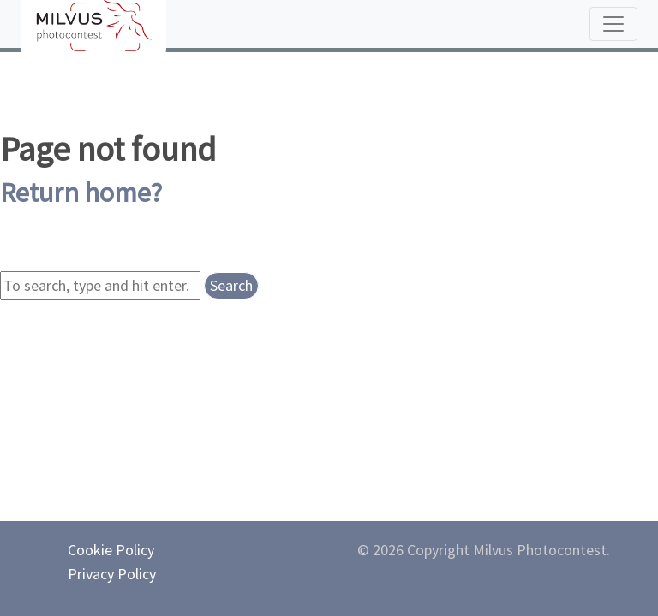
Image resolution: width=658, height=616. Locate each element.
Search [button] (231, 285)
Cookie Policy (111, 550)
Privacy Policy (112, 573)
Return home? (81, 192)
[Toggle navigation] (613, 24)
